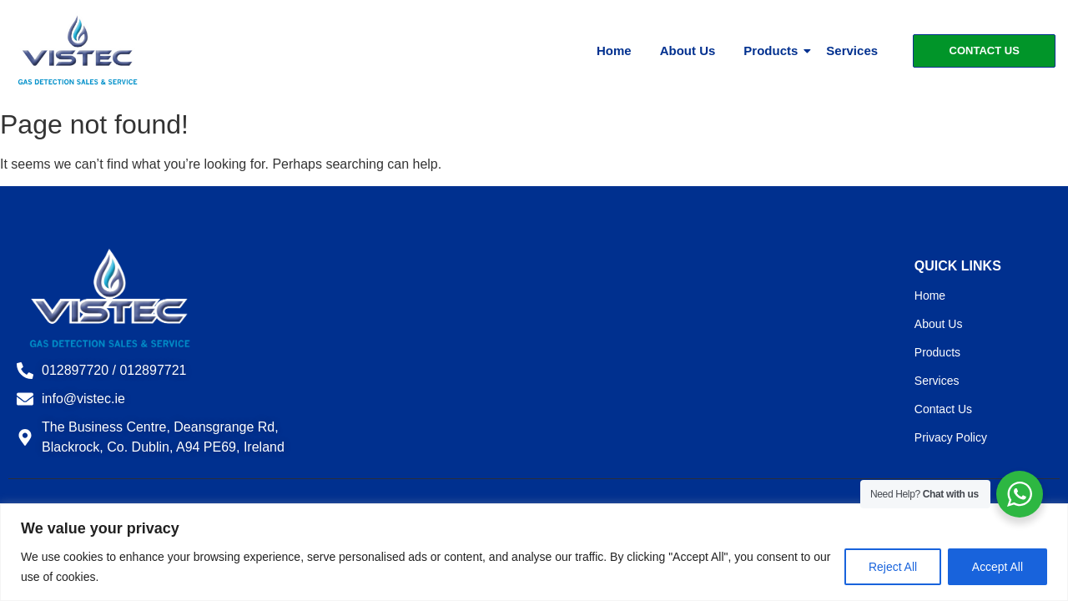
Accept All (997, 566)
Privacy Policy (950, 437)
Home (614, 50)
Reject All (892, 566)
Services (852, 50)
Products (773, 50)
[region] (534, 552)
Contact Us (943, 409)
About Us (688, 50)
